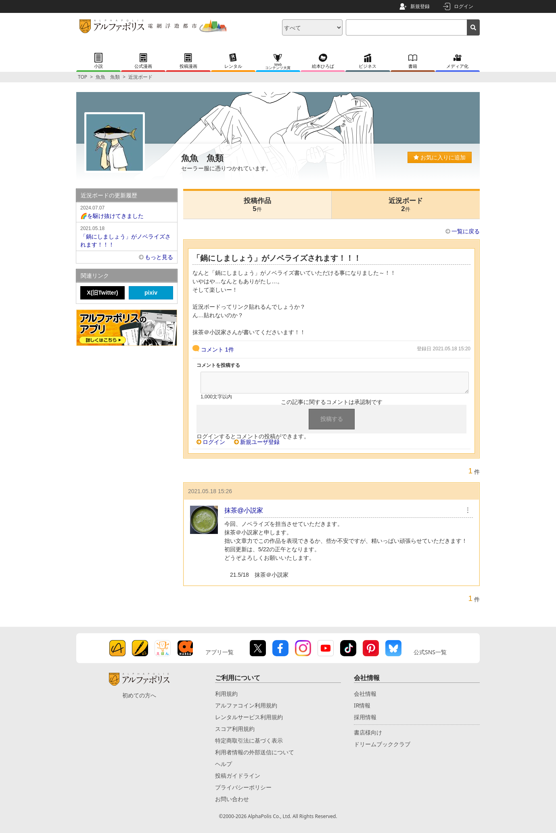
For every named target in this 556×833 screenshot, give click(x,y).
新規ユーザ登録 (260, 442)
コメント (217, 349)
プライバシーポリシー (243, 787)
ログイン (463, 6)
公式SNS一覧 (430, 652)
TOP (82, 76)
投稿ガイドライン (237, 775)
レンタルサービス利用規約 (249, 717)
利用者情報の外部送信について (254, 752)
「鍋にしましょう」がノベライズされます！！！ (126, 236)
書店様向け (368, 732)
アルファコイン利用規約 (246, 705)
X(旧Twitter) (102, 292)
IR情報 (362, 705)
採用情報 (365, 717)
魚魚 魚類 (108, 76)
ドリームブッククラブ (382, 744)
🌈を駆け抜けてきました (126, 211)
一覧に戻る (465, 231)
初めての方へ (139, 695)
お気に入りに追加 (440, 157)
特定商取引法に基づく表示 (249, 740)
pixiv (150, 292)
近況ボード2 (406, 205)
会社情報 (365, 693)
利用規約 (226, 693)
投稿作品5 (257, 205)
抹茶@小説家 (243, 510)
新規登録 (420, 6)
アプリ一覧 (219, 652)
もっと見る (159, 257)
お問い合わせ (232, 799)
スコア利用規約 (235, 729)
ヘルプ (223, 764)
